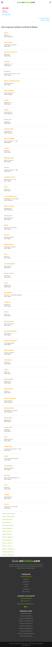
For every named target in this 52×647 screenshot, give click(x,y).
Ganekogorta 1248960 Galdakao (8, 132)
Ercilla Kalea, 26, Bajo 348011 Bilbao (10, 247)
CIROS (6, 437)
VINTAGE (6, 167)
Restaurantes (26, 581)
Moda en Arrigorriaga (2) (8, 513)
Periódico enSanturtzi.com (26, 623)
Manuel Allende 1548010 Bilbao (9, 218)
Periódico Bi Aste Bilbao (26, 616)
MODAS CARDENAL (9, 138)
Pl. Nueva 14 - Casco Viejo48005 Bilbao (11, 507)
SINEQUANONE (8, 417)
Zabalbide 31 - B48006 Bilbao (8, 64)
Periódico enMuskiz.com (26, 636)
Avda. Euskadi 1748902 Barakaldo (8, 401)
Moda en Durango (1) (7, 528)
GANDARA (7, 475)
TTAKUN (6, 148)
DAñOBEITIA (7, 71)
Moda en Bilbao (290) (7, 525)
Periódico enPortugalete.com (26, 621)
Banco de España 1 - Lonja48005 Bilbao (10, 141)
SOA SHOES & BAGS (9, 263)
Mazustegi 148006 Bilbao (7, 55)
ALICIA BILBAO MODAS (10, 331)
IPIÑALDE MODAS (9, 321)
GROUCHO (7, 61)
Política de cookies (23, 643)
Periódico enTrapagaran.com (26, 628)
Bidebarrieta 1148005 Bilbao (8, 103)
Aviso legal (31, 643)
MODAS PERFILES (9, 350)
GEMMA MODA (8, 446)
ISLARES (6, 100)
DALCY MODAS (8, 42)
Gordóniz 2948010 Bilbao (7, 276)
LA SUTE (6, 504)
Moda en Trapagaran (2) (8, 554)
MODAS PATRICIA (9, 273)
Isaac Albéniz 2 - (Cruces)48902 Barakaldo (10, 411)
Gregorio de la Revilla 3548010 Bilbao (10, 228)
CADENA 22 (7, 302)
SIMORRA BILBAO (9, 244)
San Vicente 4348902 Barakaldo (8, 112)
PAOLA (6, 187)
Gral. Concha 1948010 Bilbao (8, 334)
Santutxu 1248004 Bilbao (7, 392)
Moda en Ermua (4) (7, 534)
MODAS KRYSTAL (9, 389)
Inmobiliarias (26, 589)
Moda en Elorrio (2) (7, 531)
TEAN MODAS (8, 360)
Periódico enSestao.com (26, 626)
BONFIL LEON (7, 119)
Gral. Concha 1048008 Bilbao (8, 266)
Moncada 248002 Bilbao (7, 488)
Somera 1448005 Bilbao (7, 151)
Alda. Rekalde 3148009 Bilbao (8, 497)
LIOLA (5, 254)
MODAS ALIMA (8, 427)
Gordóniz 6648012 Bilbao (7, 305)
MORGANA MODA (9, 408)
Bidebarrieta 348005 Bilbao (7, 286)
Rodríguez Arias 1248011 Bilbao (9, 468)
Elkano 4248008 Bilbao (7, 372)
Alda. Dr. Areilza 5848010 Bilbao (9, 324)
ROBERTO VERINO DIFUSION (11, 81)
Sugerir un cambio (45, 20)
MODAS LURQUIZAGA (10, 398)
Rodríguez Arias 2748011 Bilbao (9, 238)
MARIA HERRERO (8, 379)
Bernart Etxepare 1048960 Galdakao (9, 93)
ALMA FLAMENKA (9, 90)
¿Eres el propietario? (44, 18)
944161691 (6, 14)
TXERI (5, 485)
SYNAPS (6, 312)
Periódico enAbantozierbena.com (26, 633)
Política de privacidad (14, 643)
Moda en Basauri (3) (7, 519)
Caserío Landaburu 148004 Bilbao (9, 353)
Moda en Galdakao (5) (7, 537)
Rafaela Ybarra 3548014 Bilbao (8, 440)
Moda (26, 586)
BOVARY (6, 110)
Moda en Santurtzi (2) (7, 552)
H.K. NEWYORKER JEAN (10, 196)
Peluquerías (26, 579)
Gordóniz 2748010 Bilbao (7, 363)
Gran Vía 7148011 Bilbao (7, 257)
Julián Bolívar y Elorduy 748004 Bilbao (10, 45)
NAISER (6, 225)
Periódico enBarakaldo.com (26, 618)
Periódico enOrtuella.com (26, 631)
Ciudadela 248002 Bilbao (7, 430)
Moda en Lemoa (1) (7, 546)
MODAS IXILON (8, 215)
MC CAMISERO (8, 292)
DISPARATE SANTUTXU (10, 52)
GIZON (6, 33)
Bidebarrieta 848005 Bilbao (7, 420)
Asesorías (26, 584)
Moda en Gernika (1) (7, 540)
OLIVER (6, 456)
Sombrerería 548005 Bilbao (7, 382)
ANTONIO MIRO (8, 466)
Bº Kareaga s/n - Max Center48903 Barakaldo (11, 199)
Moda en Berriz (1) (7, 522)
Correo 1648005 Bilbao (7, 315)
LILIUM (6, 283)
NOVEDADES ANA (9, 158)
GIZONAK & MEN (8, 129)
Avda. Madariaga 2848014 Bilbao (9, 343)
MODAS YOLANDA (9, 206)
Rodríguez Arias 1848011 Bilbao (9, 84)
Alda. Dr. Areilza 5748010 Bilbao (9, 161)
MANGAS (6, 235)
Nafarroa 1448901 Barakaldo (8, 36)
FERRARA (6, 494)
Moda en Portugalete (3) (8, 549)
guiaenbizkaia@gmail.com (26, 603)
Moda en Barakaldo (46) (8, 516)
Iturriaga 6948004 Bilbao (7, 122)
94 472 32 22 (26, 601)
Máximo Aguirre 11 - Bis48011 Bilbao (10, 180)
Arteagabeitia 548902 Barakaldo (8, 209)
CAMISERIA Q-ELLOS (9, 177)
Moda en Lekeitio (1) (7, 543)
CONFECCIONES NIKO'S (10, 340)
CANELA (6, 369)
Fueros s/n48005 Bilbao (7, 189)
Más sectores (26, 591)
